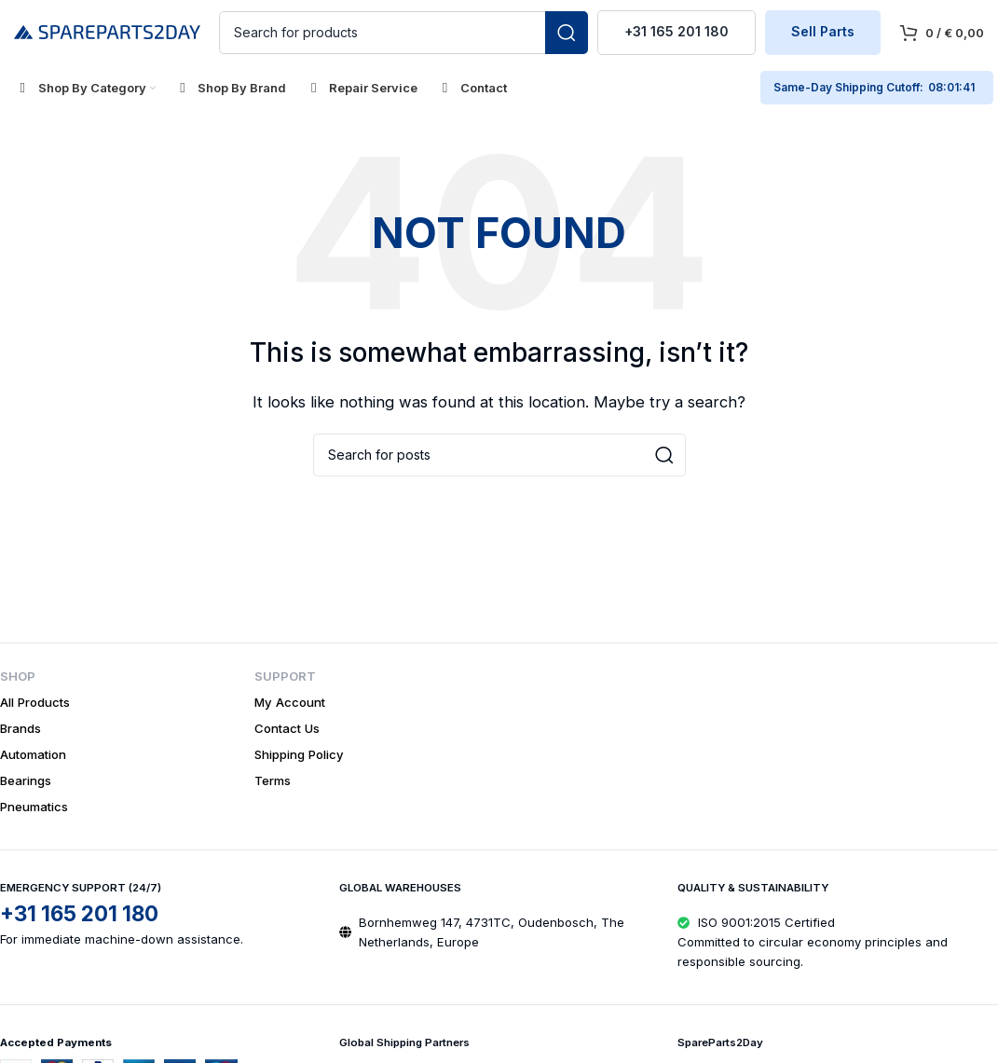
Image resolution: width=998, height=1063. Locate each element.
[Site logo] (107, 31)
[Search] (403, 32)
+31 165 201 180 (676, 32)
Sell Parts (822, 32)
